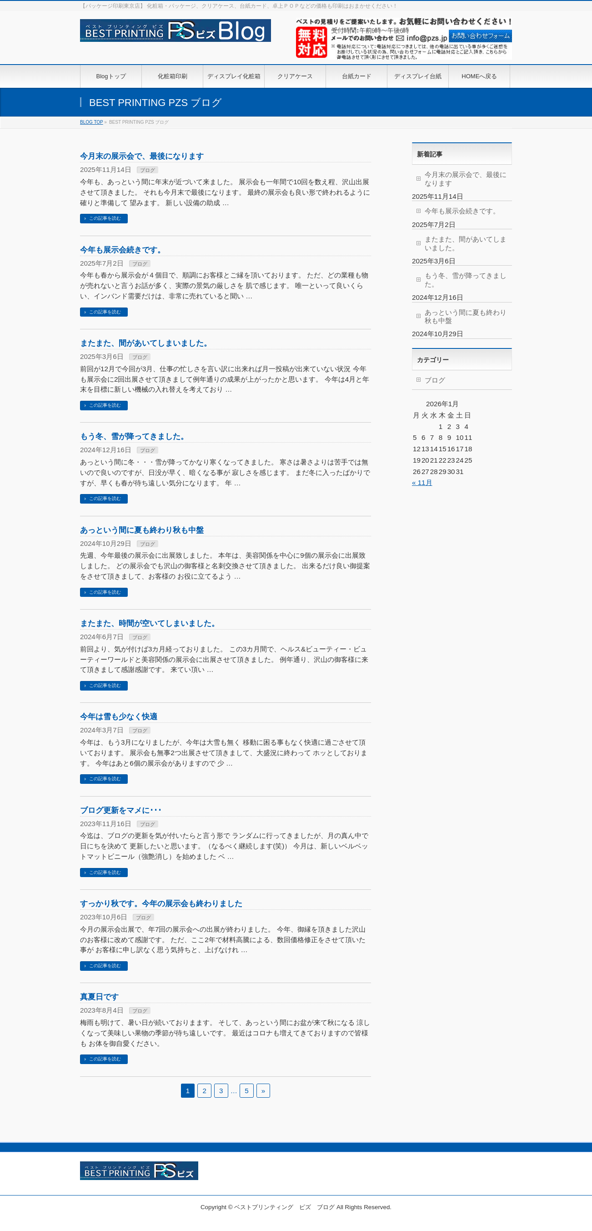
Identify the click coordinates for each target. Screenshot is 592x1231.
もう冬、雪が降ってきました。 (134, 436)
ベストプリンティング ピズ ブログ (284, 1207)
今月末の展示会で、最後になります (142, 156)
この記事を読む (105, 218)
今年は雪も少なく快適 (118, 716)
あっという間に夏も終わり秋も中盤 (142, 530)
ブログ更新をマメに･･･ (121, 810)
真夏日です (99, 996)
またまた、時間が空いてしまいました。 (149, 623)
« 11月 (422, 482)
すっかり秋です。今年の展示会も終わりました (161, 903)
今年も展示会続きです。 (122, 249)
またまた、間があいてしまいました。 (145, 343)
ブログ (147, 170)
